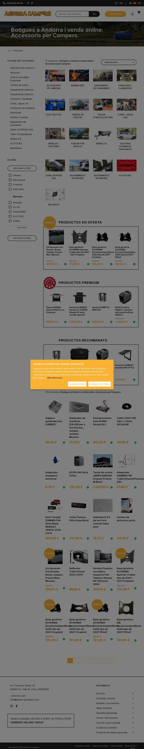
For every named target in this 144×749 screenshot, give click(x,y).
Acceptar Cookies (77, 384)
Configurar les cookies (99, 384)
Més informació (54, 377)
